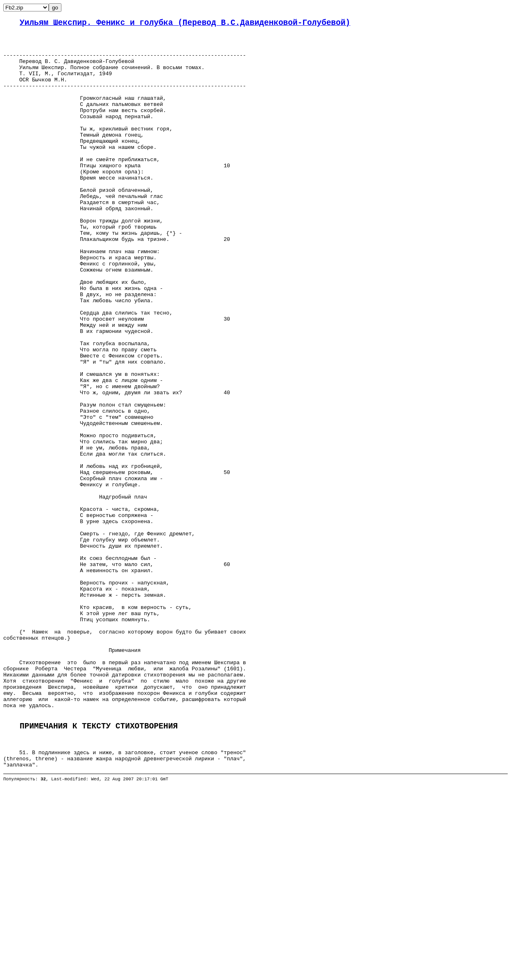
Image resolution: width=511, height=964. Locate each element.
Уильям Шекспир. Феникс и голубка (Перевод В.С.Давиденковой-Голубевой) (185, 23)
